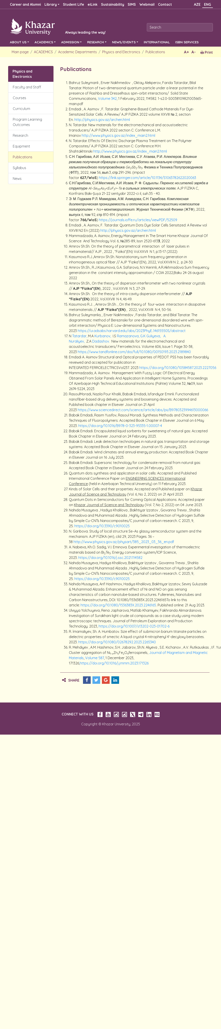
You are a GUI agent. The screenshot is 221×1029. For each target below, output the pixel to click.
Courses (19, 98)
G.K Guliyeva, (151, 336)
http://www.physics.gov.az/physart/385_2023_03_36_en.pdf (124, 542)
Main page (20, 52)
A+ (186, 52)
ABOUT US (18, 42)
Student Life (73, 4)
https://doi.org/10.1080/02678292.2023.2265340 (117, 642)
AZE (197, 4)
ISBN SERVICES (187, 42)
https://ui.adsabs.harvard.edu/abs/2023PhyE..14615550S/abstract (132, 330)
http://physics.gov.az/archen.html (102, 119)
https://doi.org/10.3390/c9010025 (102, 526)
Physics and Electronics (121, 52)
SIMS (132, 4)
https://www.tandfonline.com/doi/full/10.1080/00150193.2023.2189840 (134, 352)
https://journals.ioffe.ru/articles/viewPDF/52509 (138, 220)
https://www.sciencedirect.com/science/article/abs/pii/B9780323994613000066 (143, 410)
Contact (165, 4)
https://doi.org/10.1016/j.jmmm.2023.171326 (114, 663)
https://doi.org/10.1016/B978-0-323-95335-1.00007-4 (120, 425)
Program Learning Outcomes (27, 122)
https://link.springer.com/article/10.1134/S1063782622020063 (147, 177)
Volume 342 (107, 98)
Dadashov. (101, 341)
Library (50, 4)
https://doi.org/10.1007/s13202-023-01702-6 (134, 626)
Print (207, 52)
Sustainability (112, 4)
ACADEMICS (44, 42)
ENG (207, 4)
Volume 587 (94, 658)
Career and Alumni (25, 4)
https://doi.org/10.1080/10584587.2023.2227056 (177, 367)
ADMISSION (70, 42)
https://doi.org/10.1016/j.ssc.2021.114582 (110, 557)
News (17, 178)
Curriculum (21, 108)
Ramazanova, (128, 336)
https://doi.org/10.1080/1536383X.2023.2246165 (118, 605)
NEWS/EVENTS (124, 42)
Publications (155, 52)
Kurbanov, (103, 336)
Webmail (147, 4)
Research (20, 135)
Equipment (21, 146)
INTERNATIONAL (157, 42)
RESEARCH (95, 42)
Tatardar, (80, 336)
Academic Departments (77, 52)
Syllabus (19, 168)
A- (194, 52)
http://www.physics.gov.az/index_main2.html (118, 135)
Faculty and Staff (27, 87)
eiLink (93, 4)
